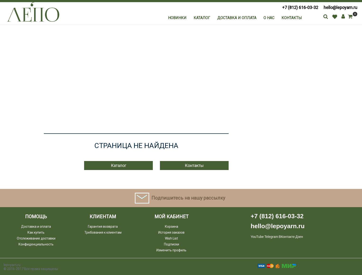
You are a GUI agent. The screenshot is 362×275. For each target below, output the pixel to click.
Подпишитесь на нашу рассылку (188, 198)
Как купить (36, 232)
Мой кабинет (171, 216)
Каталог (202, 18)
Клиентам (103, 216)
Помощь (36, 216)
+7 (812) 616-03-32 (300, 7)
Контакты (291, 18)
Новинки (177, 18)
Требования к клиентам (103, 232)
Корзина (171, 226)
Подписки (171, 244)
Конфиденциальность (36, 244)
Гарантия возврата (103, 226)
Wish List (171, 238)
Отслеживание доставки (36, 238)
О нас (268, 18)
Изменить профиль (171, 250)
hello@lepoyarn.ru (340, 7)
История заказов (171, 232)
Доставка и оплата (236, 18)
